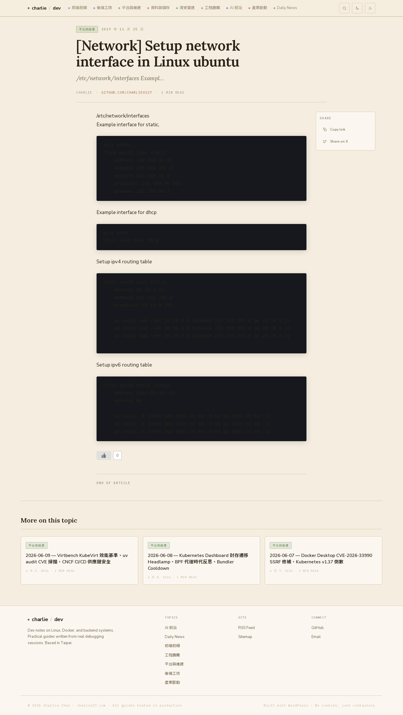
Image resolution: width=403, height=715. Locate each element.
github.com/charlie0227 (126, 92)
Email (316, 636)
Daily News (285, 7)
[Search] (344, 8)
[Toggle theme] (357, 8)
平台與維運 (129, 7)
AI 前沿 (234, 7)
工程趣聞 (210, 7)
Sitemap (245, 636)
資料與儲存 (158, 7)
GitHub (317, 627)
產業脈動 (257, 7)
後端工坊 (102, 7)
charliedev (44, 8)
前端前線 (77, 7)
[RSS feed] (370, 8)
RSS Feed (246, 627)
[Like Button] (104, 455)
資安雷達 (185, 7)
